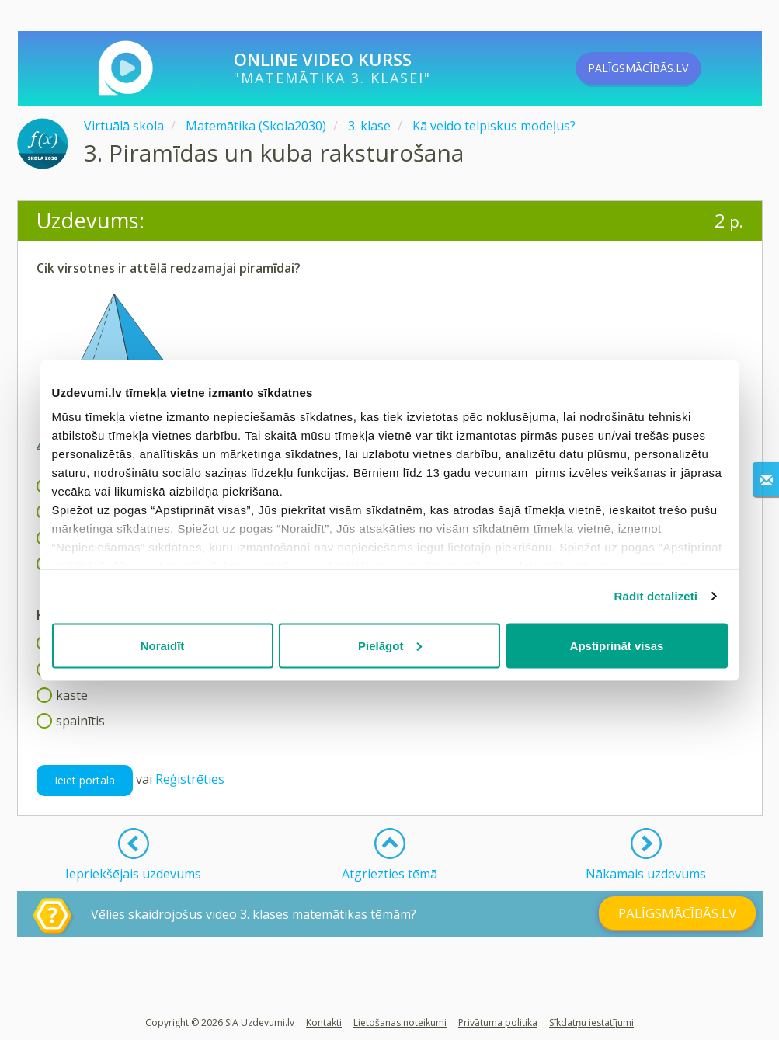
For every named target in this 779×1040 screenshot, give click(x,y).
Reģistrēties (189, 779)
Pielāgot (390, 645)
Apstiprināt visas (617, 645)
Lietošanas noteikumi (400, 1022)
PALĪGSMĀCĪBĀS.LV (663, 68)
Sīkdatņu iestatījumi (591, 1022)
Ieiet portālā (84, 780)
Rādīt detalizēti (655, 596)
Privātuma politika (497, 1022)
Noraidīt (163, 645)
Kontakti (324, 1022)
